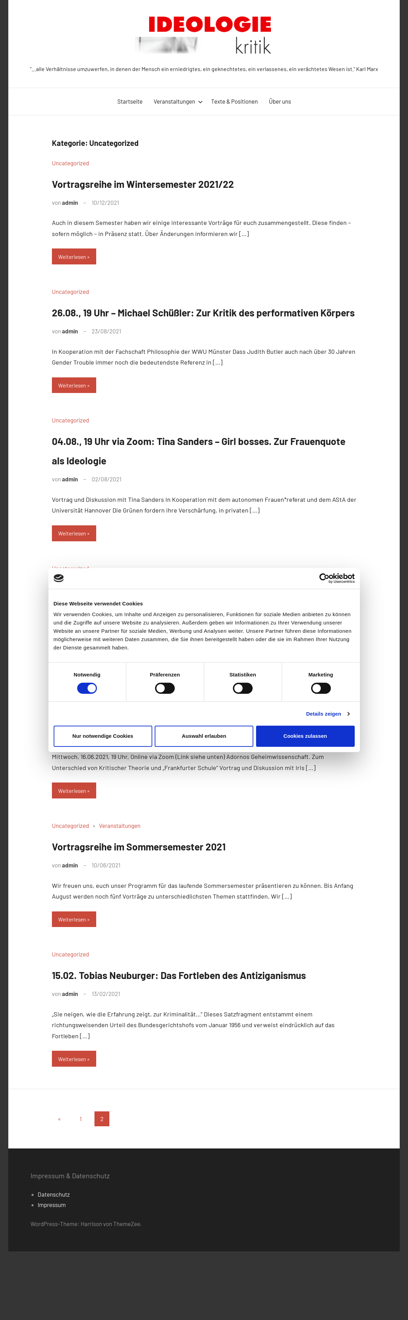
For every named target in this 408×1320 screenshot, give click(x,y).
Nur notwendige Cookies (102, 736)
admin (70, 202)
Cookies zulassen (305, 736)
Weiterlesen (74, 257)
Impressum (52, 1273)
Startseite (130, 101)
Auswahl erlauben (204, 736)
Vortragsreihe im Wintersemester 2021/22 (180, 182)
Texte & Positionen (234, 101)
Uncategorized (70, 162)
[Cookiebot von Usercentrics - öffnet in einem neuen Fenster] (324, 578)
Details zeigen (323, 714)
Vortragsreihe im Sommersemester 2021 (174, 891)
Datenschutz (54, 1263)
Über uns (280, 101)
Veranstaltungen (178, 101)
